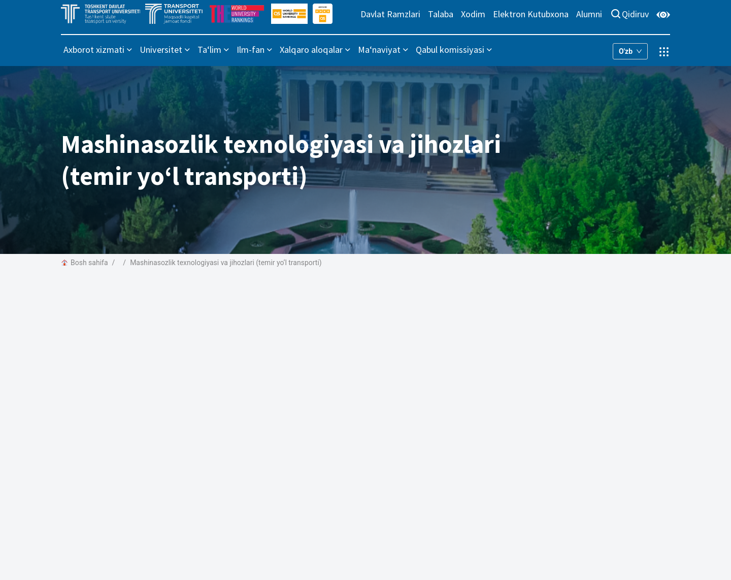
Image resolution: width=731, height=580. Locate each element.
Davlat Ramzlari (390, 14)
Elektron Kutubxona (531, 14)
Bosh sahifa (84, 263)
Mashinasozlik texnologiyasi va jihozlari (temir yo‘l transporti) (226, 263)
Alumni (589, 14)
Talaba (440, 14)
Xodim (473, 14)
